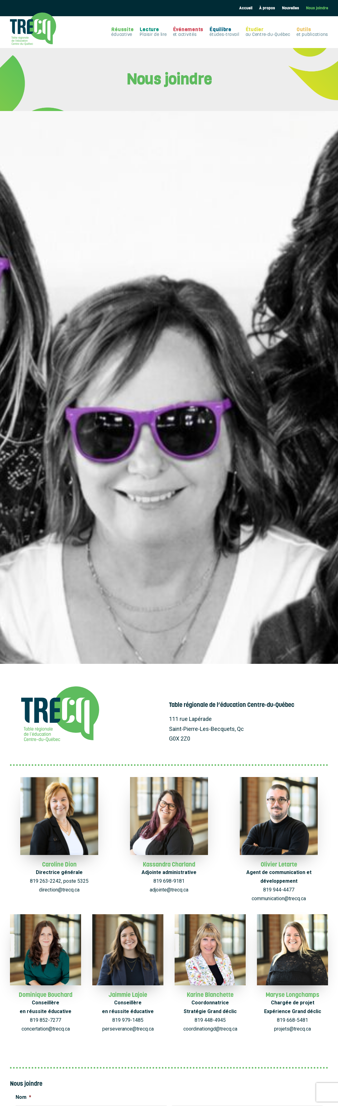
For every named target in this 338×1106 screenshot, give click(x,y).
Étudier (268, 32)
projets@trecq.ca (292, 588)
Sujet (24, 727)
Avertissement (227, 1099)
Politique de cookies (116, 1099)
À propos (267, 8)
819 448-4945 (210, 579)
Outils (312, 32)
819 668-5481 (292, 579)
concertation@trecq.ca (46, 588)
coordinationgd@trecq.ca (210, 588)
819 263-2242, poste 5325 (59, 440)
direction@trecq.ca (59, 449)
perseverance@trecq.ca (128, 588)
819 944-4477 (278, 449)
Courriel (184, 697)
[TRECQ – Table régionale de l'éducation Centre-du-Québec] (33, 28)
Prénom (23, 681)
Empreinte (202, 1099)
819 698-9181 (169, 440)
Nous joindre (317, 8)
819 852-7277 (45, 579)
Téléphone (31, 697)
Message (29, 757)
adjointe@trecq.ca (169, 449)
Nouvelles (290, 8)
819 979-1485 (127, 579)
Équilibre (224, 32)
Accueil (245, 8)
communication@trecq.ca (279, 458)
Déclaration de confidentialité (164, 1099)
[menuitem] (245, 8)
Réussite (122, 32)
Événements (188, 32)
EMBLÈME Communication (234, 1092)
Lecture (153, 32)
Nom (23, 656)
